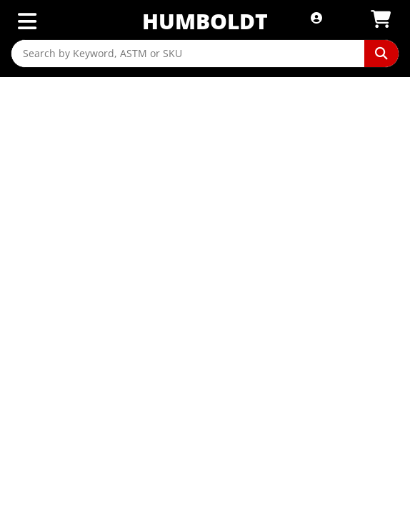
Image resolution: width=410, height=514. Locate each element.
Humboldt (205, 21)
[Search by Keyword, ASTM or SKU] (187, 53)
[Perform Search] (381, 53)
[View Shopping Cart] (380, 20)
